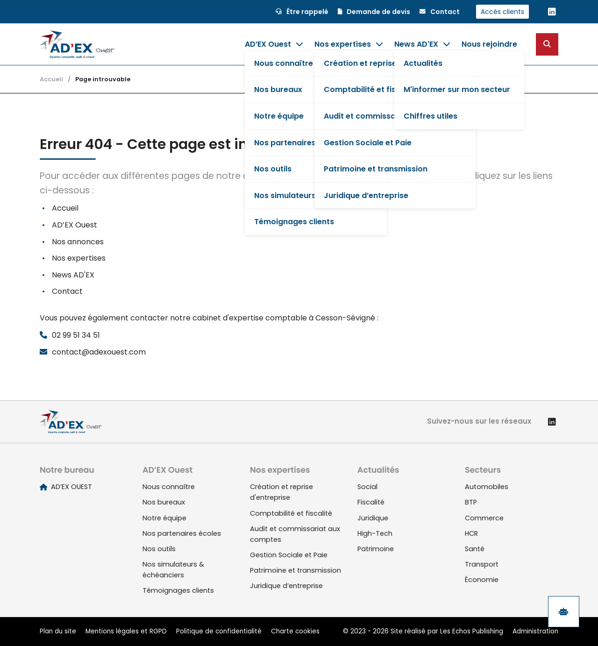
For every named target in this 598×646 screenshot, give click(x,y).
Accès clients (502, 11)
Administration (535, 631)
